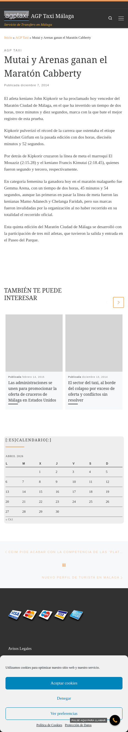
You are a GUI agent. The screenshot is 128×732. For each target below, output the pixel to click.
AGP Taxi (22, 38)
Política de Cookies (49, 725)
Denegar (64, 698)
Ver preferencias (64, 713)
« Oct (9, 519)
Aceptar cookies (63, 683)
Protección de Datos (78, 725)
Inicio (8, 38)
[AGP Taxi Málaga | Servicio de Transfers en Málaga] (16, 15)
